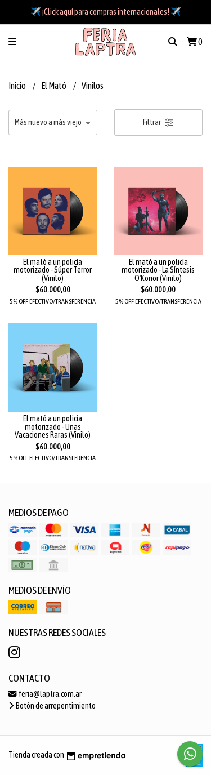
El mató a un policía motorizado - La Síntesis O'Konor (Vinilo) (158, 270)
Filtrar (158, 122)
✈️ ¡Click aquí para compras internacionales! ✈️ (105, 11)
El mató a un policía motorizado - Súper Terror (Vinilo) (53, 270)
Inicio (17, 86)
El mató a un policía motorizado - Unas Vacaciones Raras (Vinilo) (53, 426)
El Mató (54, 86)
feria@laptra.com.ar (45, 693)
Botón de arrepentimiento (52, 705)
